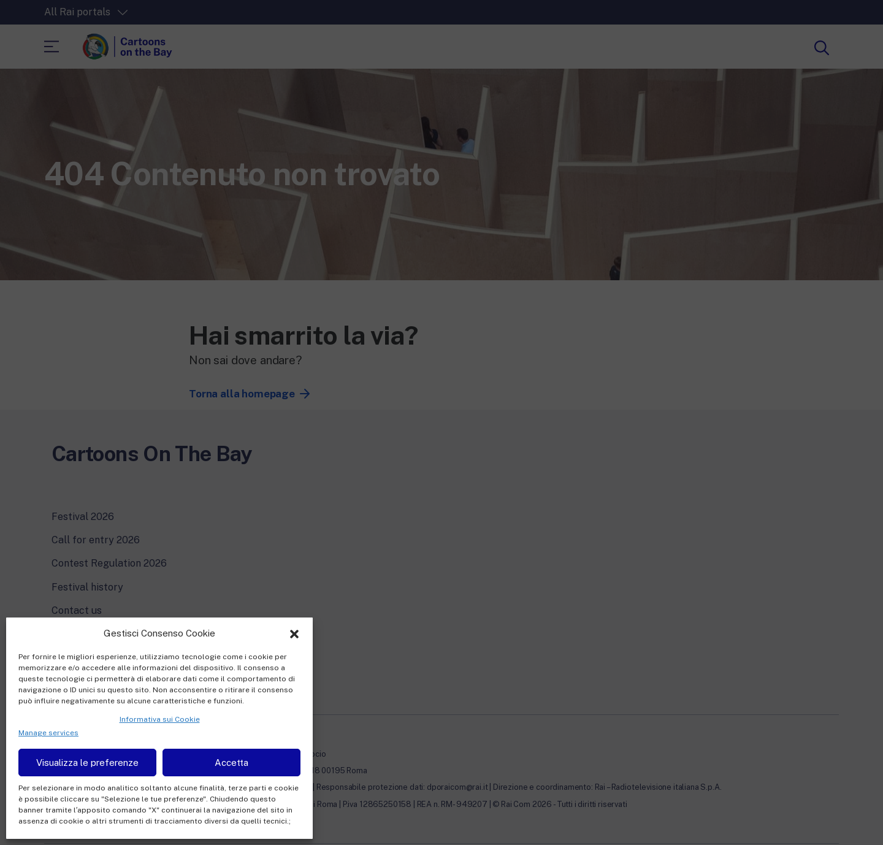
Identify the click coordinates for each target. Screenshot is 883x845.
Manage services (48, 732)
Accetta (231, 762)
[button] (294, 633)
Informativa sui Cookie (160, 719)
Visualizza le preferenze (87, 762)
